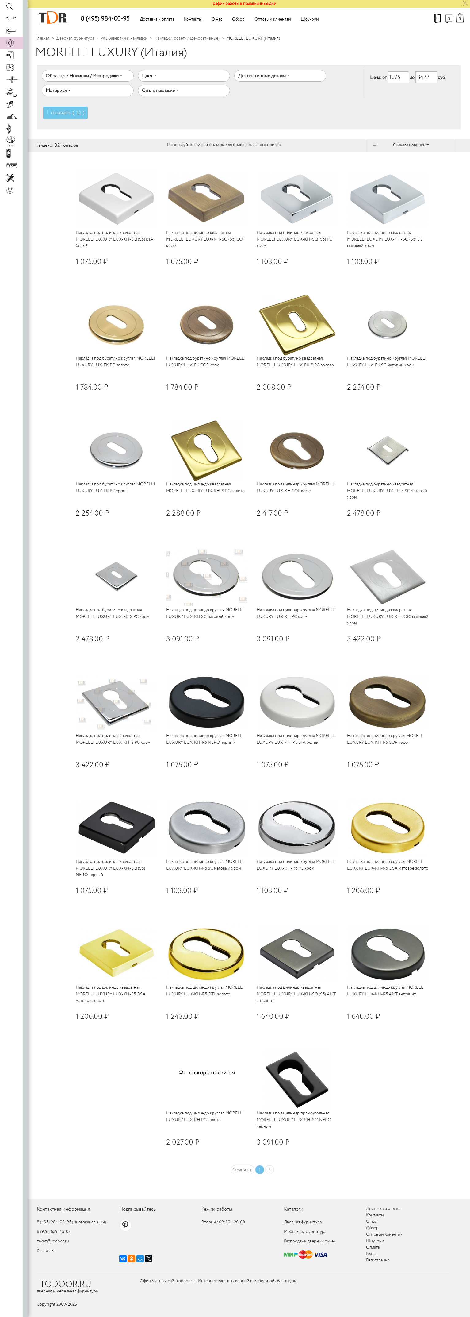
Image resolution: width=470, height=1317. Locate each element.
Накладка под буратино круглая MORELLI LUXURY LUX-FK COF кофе (206, 361)
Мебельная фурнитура (305, 1232)
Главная (43, 38)
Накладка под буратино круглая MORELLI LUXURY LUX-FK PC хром (115, 487)
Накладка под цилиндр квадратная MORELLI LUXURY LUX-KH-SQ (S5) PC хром (294, 239)
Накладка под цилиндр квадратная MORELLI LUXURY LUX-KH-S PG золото (205, 487)
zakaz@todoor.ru (53, 1241)
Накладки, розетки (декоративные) (187, 38)
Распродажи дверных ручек (310, 1241)
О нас (217, 19)
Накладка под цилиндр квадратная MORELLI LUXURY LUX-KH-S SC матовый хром (387, 616)
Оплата (373, 1247)
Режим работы (216, 1209)
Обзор (238, 19)
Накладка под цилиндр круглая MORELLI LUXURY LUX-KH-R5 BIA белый (295, 739)
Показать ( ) (65, 112)
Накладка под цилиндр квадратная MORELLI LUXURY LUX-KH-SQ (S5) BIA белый (114, 239)
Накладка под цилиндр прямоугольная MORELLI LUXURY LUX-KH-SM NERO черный (294, 1119)
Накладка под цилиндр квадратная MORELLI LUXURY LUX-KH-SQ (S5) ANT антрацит (296, 993)
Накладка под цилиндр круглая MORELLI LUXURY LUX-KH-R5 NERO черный (205, 739)
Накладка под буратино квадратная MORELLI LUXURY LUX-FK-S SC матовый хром (387, 490)
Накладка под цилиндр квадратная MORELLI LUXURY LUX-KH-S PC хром (113, 739)
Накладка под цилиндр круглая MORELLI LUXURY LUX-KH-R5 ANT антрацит (386, 990)
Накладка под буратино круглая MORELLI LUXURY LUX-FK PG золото (115, 361)
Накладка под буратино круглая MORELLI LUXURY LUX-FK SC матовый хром (386, 361)
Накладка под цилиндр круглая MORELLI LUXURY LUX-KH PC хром (295, 613)
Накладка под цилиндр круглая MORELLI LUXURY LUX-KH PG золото (205, 1116)
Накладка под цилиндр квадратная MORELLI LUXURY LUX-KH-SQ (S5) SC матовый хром (384, 239)
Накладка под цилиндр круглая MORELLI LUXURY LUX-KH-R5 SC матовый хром (205, 865)
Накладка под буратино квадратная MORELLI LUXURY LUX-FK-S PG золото (295, 361)
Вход (371, 1254)
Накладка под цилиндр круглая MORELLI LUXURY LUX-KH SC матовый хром (205, 613)
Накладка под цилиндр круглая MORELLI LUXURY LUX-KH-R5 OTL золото (205, 990)
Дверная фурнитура (75, 38)
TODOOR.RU (65, 1284)
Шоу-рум (310, 19)
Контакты (193, 19)
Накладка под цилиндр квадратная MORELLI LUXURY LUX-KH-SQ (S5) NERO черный (110, 868)
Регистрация (378, 1260)
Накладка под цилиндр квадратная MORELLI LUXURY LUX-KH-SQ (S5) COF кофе (205, 239)
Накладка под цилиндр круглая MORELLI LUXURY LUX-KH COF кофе (295, 487)
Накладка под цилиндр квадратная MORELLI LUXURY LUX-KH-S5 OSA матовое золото (111, 993)
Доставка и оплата (157, 19)
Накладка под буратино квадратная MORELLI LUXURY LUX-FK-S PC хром (112, 613)
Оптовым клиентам (272, 19)
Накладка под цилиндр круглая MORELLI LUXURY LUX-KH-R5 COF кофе (386, 739)
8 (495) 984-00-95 (105, 18)
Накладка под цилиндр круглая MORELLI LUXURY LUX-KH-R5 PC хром (295, 865)
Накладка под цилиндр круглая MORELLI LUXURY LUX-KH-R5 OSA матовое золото (387, 865)
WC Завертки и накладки (124, 38)
